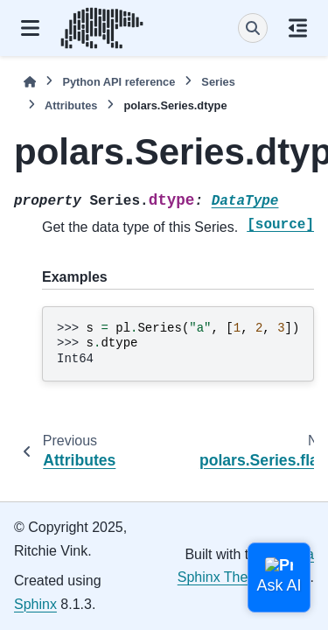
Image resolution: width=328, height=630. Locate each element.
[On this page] (298, 28)
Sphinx (35, 604)
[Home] (30, 82)
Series (217, 81)
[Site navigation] (30, 28)
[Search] (253, 28)
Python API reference (118, 81)
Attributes (71, 105)
